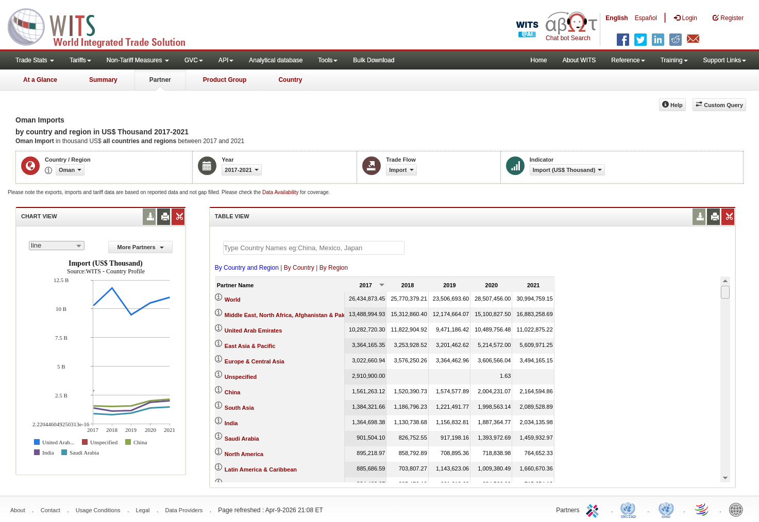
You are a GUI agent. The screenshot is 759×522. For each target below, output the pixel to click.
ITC (594, 509)
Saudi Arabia (242, 439)
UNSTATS (666, 509)
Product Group (225, 79)
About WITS (579, 60)
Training (674, 60)
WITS (103, 25)
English (616, 18)
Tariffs (80, 60)
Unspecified (241, 377)
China (233, 392)
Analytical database (275, 60)
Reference (628, 60)
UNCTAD (630, 509)
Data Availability (281, 192)
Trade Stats (34, 60)
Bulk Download (373, 60)
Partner (160, 79)
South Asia (239, 408)
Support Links (724, 60)
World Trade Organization (702, 509)
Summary (103, 79)
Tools (328, 60)
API (225, 60)
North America (244, 454)
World (233, 300)
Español (646, 18)
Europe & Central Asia (254, 361)
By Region (333, 267)
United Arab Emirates (253, 330)
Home (539, 60)
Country (290, 79)
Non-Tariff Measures (138, 60)
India (231, 423)
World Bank (738, 509)
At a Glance (40, 79)
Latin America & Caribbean (261, 469)
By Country (299, 267)
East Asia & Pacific (250, 346)
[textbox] (313, 248)
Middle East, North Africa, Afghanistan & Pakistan (291, 315)
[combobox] (57, 245)
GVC (193, 60)
